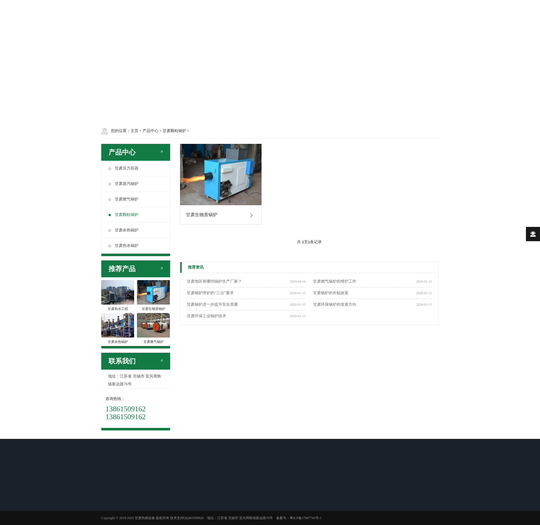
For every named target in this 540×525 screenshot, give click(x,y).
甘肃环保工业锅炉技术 (206, 316)
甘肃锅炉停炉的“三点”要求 (210, 293)
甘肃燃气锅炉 (123, 199)
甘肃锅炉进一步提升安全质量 (212, 304)
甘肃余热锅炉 (123, 230)
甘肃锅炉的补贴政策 (330, 293)
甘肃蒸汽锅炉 (123, 184)
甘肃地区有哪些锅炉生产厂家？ (214, 281)
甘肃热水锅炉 (123, 245)
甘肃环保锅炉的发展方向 (334, 304)
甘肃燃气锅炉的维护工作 (334, 281)
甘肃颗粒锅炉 (123, 215)
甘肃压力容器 (123, 168)
